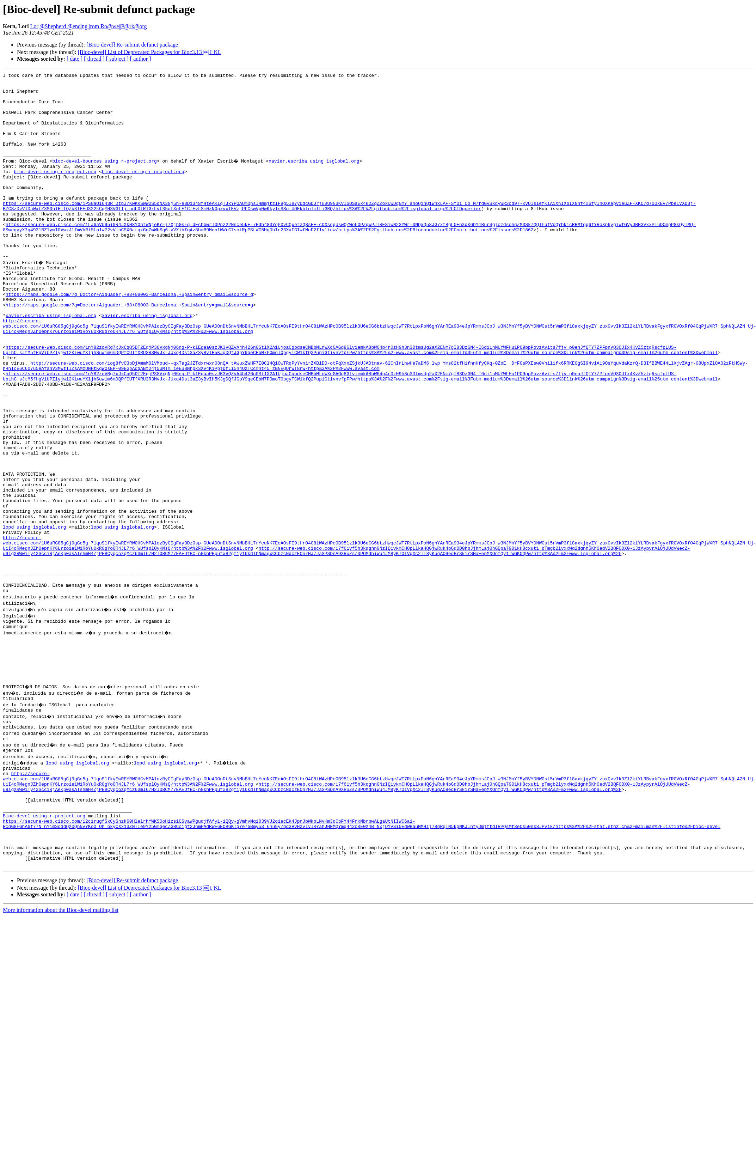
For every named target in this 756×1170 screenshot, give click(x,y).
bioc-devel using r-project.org (55, 190)
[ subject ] (117, 59)
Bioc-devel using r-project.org (44, 946)
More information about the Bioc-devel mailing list (60, 1050)
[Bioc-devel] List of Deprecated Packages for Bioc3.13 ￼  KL (149, 52)
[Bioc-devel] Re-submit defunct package (132, 45)
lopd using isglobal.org (34, 616)
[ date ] (74, 59)
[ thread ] (94, 59)
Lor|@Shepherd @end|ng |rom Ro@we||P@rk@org (88, 26)
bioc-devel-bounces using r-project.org (104, 178)
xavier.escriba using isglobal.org (315, 178)
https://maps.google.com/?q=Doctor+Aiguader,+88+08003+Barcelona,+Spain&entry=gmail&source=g (129, 336)
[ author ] (140, 59)
